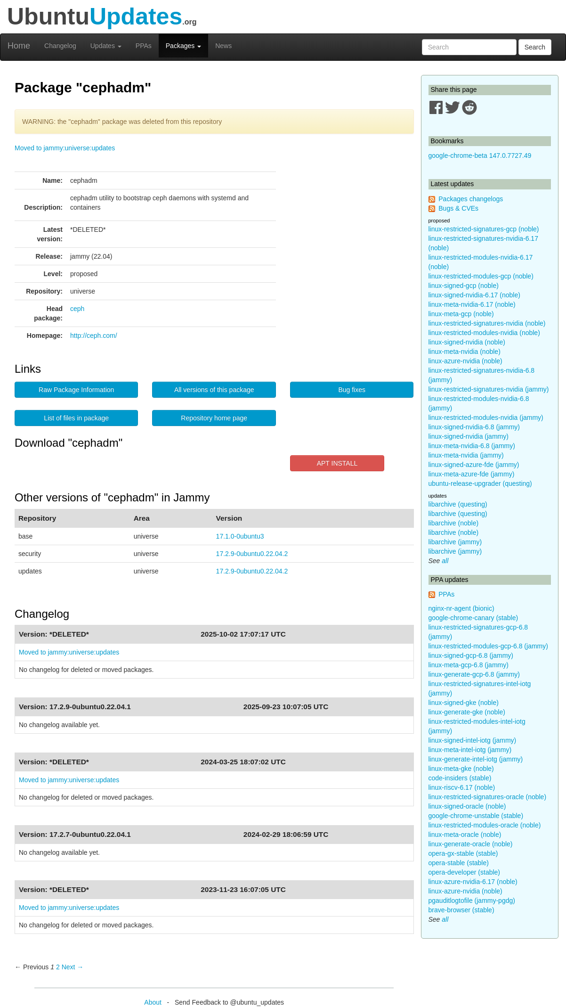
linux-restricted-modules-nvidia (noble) (484, 332)
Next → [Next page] (73, 967)
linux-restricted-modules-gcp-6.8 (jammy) (488, 646)
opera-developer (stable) (465, 872)
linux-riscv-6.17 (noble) (462, 787)
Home (19, 45)
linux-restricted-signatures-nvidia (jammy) (489, 389)
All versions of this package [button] (214, 389)
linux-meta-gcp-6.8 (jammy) (469, 665)
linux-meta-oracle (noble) (465, 834)
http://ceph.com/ (93, 335)
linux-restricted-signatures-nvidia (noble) (487, 323)
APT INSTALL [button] (337, 463)
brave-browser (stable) (461, 910)
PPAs (144, 45)
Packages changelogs (470, 199)
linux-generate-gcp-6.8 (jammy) (474, 674)
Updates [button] (105, 45)
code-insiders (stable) (460, 778)
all (445, 561)
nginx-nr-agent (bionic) (461, 608)
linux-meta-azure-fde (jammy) (472, 474)
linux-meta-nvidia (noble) (465, 351)
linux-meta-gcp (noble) (461, 314)
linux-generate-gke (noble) (467, 712)
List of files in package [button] (76, 418)
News (223, 45)
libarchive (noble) (454, 523)
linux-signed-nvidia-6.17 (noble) (474, 295)
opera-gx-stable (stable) (463, 853)
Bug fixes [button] (351, 389)
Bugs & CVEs (458, 208)
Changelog (60, 45)
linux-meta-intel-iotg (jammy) (470, 749)
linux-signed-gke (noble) (464, 702)
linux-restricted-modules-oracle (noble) (485, 825)
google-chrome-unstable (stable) (476, 815)
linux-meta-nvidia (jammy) (466, 455)
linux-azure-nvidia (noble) (465, 361)
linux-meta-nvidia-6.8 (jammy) (472, 446)
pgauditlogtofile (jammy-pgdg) (472, 900)
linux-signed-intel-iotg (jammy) (473, 740)
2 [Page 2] (58, 967)
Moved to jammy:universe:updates (65, 148)
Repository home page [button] (214, 418)
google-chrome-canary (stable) (473, 618)
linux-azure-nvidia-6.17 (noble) (473, 881)
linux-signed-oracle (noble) (467, 806)
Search (535, 47)
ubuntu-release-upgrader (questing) (480, 483)
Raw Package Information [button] (76, 389)
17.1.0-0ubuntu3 (240, 536)
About (153, 1002)
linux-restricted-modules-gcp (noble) (481, 276)
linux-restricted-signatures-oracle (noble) (488, 797)
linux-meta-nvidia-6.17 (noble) (472, 304)
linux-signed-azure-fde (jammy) (474, 464)
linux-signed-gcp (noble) (464, 285)
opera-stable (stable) (459, 863)
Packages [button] (183, 45)
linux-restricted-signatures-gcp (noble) (484, 229)
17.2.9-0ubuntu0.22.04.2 (252, 553)
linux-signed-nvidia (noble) (467, 342)
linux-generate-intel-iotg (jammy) (476, 759)
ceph (77, 308)
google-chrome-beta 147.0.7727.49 (480, 155)
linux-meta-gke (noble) (461, 768)
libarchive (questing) (458, 504)
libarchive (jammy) (455, 542)
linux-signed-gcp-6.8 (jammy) (471, 655)
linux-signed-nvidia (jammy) (469, 436)
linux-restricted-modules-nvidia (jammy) (486, 417)
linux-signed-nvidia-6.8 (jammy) (474, 427)
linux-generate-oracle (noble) (471, 844)
